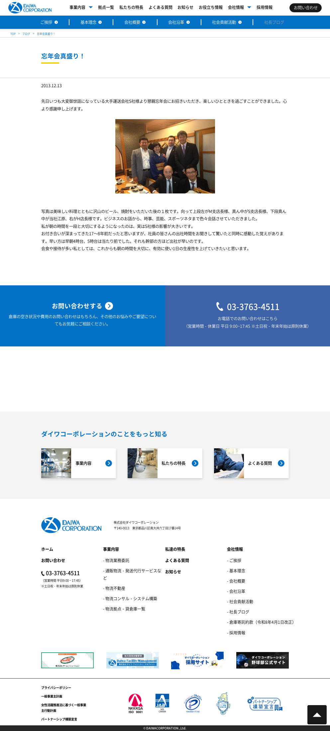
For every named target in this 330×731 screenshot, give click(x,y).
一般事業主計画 (51, 696)
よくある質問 (160, 7)
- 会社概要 (236, 581)
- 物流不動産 (114, 588)
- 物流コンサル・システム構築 (130, 598)
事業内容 (77, 7)
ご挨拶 (46, 22)
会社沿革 (176, 22)
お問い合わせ (53, 560)
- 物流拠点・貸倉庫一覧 (124, 609)
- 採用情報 (236, 632)
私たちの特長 (131, 7)
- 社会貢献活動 (240, 601)
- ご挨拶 (234, 560)
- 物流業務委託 (116, 560)
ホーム (47, 549)
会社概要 (132, 22)
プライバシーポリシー (56, 687)
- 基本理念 (236, 570)
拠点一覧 (106, 7)
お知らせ (185, 7)
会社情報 (236, 7)
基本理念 (88, 22)
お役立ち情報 (211, 7)
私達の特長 (175, 549)
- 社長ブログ (238, 612)
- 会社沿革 (236, 591)
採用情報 (265, 7)
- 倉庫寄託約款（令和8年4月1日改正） (261, 622)
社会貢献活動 (224, 22)
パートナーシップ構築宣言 (59, 719)
